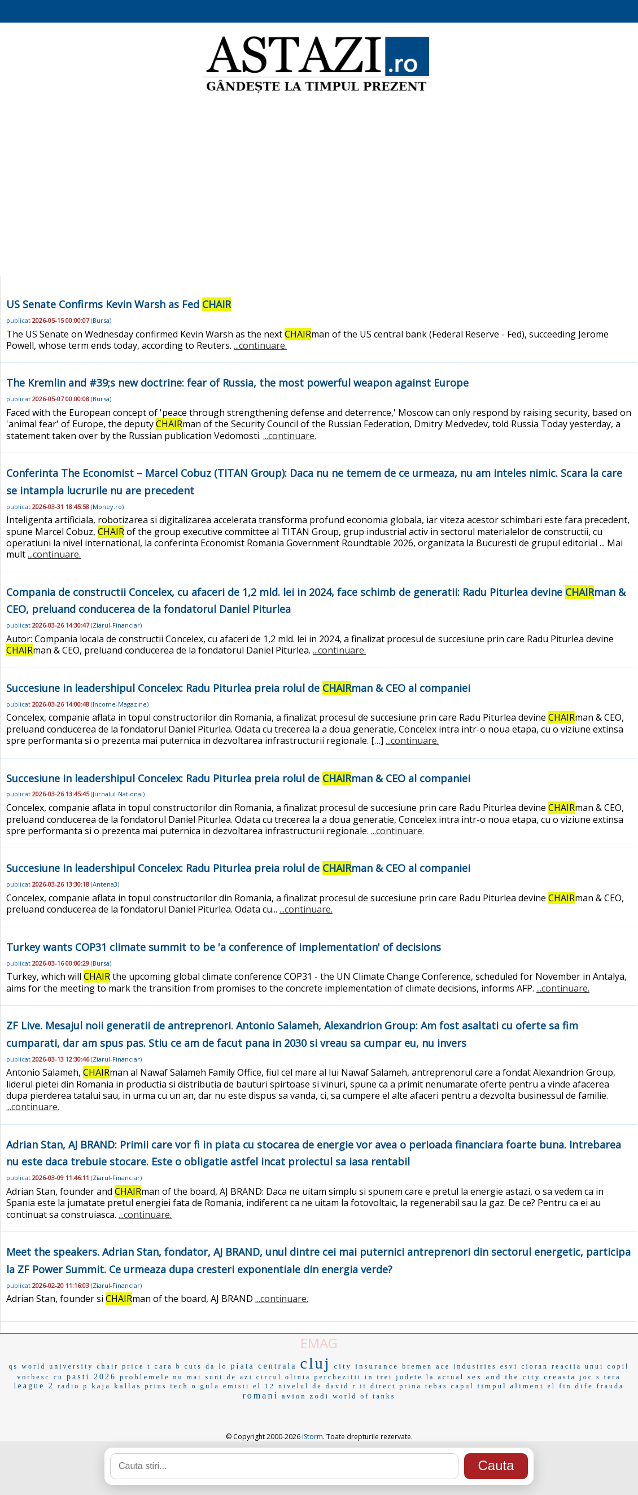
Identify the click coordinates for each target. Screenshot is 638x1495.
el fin (560, 1386)
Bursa (101, 320)
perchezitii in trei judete (368, 1377)
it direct (378, 1386)
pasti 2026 (91, 1377)
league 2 (34, 1386)
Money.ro (107, 506)
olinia (298, 1377)
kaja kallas (116, 1386)
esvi (509, 1366)
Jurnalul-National (118, 794)
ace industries (466, 1366)
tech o (184, 1386)
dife (584, 1386)
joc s (589, 1377)
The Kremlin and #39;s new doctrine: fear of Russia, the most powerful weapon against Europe (237, 382)
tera (612, 1377)
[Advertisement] (319, 186)
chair (108, 1366)
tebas (436, 1386)
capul (462, 1386)
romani (260, 1395)
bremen (417, 1366)
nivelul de (300, 1386)
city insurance (366, 1366)
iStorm (312, 1436)
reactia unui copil (590, 1366)
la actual (445, 1377)
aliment (527, 1386)
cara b (168, 1366)
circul (269, 1377)
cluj (315, 1363)
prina (410, 1386)
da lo (217, 1366)
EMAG (319, 1343)
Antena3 (105, 884)
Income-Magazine (120, 704)
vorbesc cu (40, 1377)
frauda (610, 1386)
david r (341, 1386)
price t (136, 1366)
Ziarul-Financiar (116, 625)
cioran (534, 1366)
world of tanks (364, 1396)
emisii (236, 1386)
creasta (560, 1377)
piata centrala (264, 1366)
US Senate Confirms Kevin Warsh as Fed (118, 304)
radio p (73, 1386)
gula (210, 1386)
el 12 (264, 1386)
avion (294, 1396)
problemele (144, 1377)
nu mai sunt (198, 1377)
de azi (239, 1377)
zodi (319, 1396)
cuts (193, 1366)
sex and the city (503, 1377)
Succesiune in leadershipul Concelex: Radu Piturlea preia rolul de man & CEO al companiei (238, 688)
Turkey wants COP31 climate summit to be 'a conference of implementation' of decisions (223, 947)
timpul (492, 1386)
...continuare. (260, 345)
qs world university (51, 1366)
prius (156, 1386)
